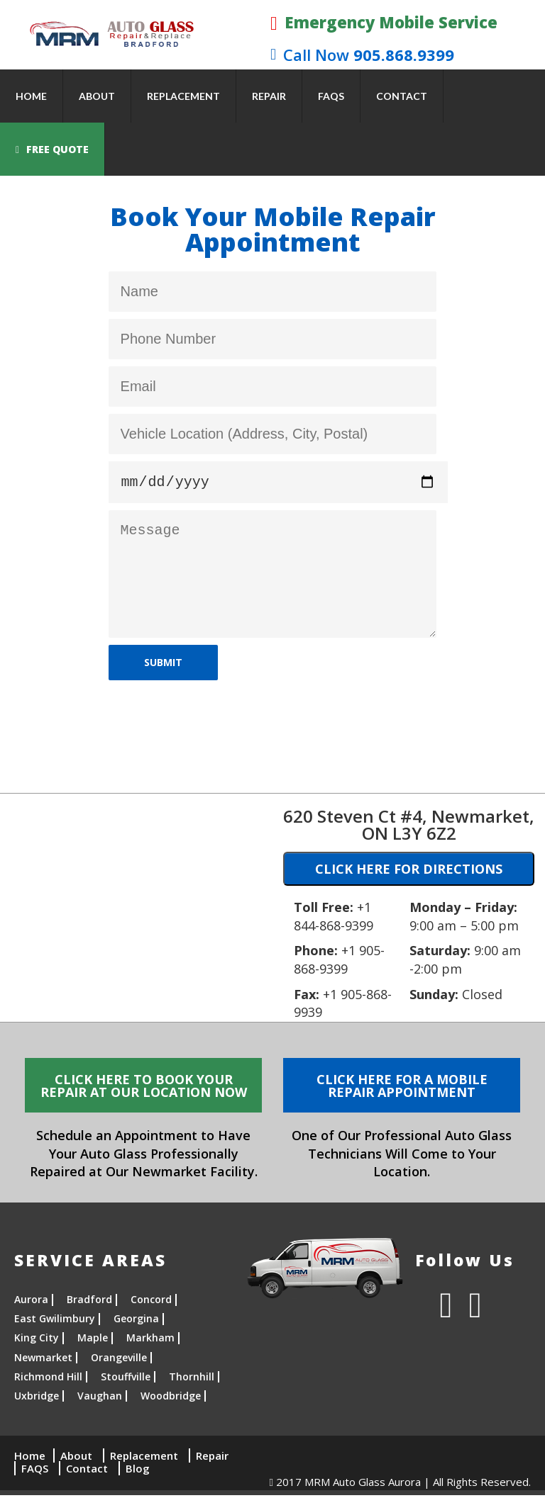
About (97, 96)
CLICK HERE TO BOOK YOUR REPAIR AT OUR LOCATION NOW (143, 1088)
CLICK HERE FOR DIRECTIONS (408, 871)
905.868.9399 (362, 54)
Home (31, 96)
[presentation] (216, 717)
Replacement (183, 96)
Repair (269, 96)
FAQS (331, 96)
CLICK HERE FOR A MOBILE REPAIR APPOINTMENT (402, 1088)
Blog (138, 1471)
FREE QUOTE (52, 149)
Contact (401, 96)
